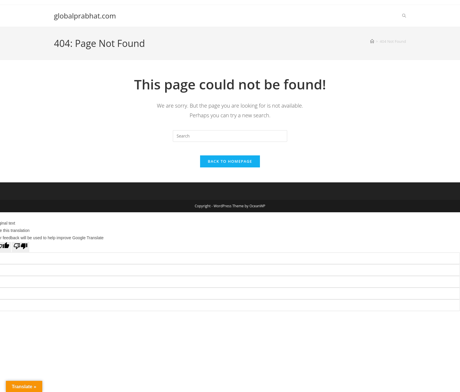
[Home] (372, 41)
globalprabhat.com (85, 16)
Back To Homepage (230, 165)
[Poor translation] (20, 251)
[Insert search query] (230, 136)
